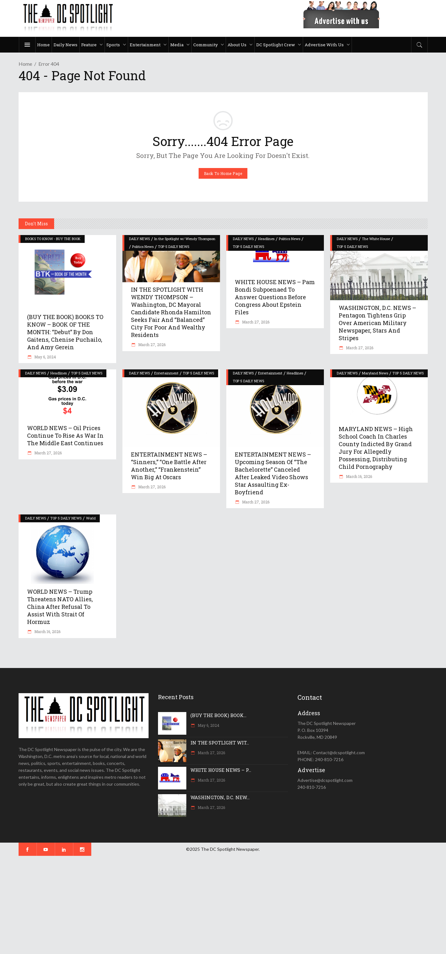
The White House (376, 238)
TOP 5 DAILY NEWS (173, 246)
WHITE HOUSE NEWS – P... (220, 770)
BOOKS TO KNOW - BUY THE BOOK (53, 238)
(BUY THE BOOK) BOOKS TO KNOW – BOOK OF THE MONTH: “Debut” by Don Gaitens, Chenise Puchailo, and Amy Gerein (65, 332)
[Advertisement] (189, 905)
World (91, 518)
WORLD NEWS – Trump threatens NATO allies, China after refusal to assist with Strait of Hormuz (60, 607)
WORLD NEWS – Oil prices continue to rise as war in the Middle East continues (65, 435)
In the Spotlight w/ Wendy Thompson (184, 238)
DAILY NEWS (139, 238)
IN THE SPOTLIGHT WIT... (219, 742)
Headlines (266, 238)
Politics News (143, 246)
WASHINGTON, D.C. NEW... (220, 797)
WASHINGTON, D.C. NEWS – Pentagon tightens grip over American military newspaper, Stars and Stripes (377, 323)
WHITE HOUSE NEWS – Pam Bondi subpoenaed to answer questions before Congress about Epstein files (275, 297)
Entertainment (166, 373)
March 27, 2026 (151, 344)
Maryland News (375, 373)
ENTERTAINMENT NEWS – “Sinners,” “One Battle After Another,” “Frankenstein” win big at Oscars (169, 466)
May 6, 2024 (44, 356)
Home (25, 64)
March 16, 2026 (358, 476)
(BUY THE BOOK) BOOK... (218, 715)
